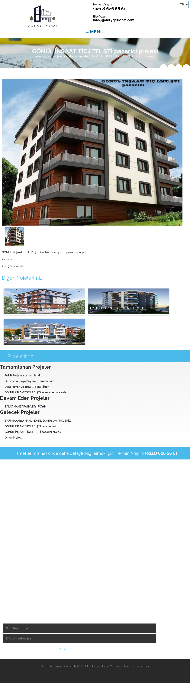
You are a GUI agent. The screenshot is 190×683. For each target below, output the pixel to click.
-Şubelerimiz (12, 565)
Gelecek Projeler (77, 56)
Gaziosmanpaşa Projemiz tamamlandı (29, 381)
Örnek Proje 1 (13, 437)
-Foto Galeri (12, 585)
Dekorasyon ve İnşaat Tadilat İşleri (27, 386)
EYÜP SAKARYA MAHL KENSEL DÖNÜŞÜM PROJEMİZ (38, 420)
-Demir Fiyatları (14, 572)
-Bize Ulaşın (11, 591)
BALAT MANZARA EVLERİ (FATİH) (25, 406)
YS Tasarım (117, 666)
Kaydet (65, 649)
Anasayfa (42, 56)
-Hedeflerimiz (12, 553)
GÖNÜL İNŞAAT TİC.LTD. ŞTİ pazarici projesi (33, 431)
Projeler (58, 56)
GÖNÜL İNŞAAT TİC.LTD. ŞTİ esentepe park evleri (36, 392)
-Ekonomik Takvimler (17, 578)
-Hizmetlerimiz (13, 546)
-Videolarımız (12, 559)
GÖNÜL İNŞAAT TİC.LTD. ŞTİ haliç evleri (30, 426)
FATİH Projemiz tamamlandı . (23, 375)
